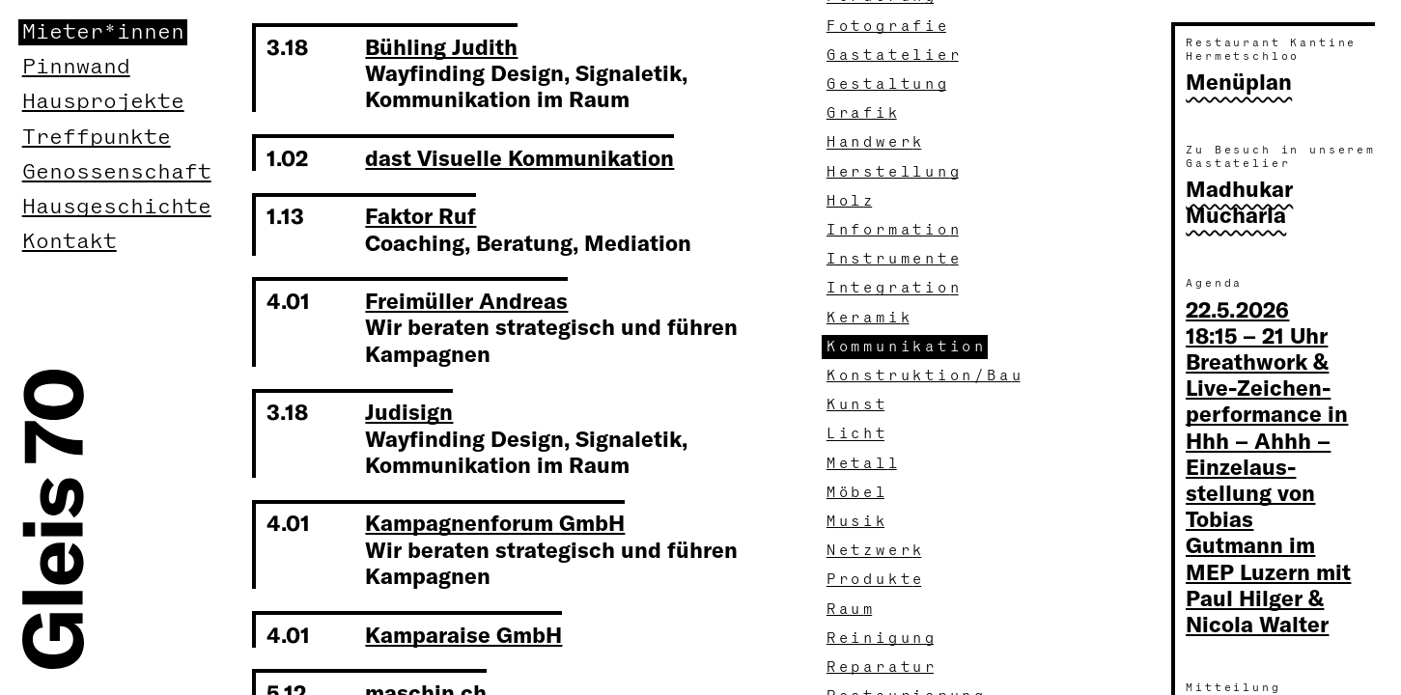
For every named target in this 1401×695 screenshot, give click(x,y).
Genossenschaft (116, 172)
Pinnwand (76, 67)
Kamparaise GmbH (463, 634)
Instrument (895, 259)
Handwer (876, 142)
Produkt (876, 580)
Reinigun (883, 638)
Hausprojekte (103, 102)
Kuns (858, 405)
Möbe (858, 493)
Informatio (895, 230)
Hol (852, 201)
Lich (858, 434)
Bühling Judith (441, 46)
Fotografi (889, 26)
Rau (852, 610)
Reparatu (883, 667)
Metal (864, 464)
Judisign (409, 411)
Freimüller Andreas (466, 300)
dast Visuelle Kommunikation (519, 157)
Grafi (864, 113)
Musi (858, 522)
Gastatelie (895, 55)
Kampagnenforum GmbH (495, 522)
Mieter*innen (103, 32)
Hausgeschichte (116, 207)
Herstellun (895, 172)
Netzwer (876, 551)
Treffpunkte (96, 138)
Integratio (895, 288)
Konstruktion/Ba (925, 376)
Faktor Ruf (420, 215)
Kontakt (69, 242)
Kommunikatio (907, 347)
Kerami (870, 318)
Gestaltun (889, 84)
